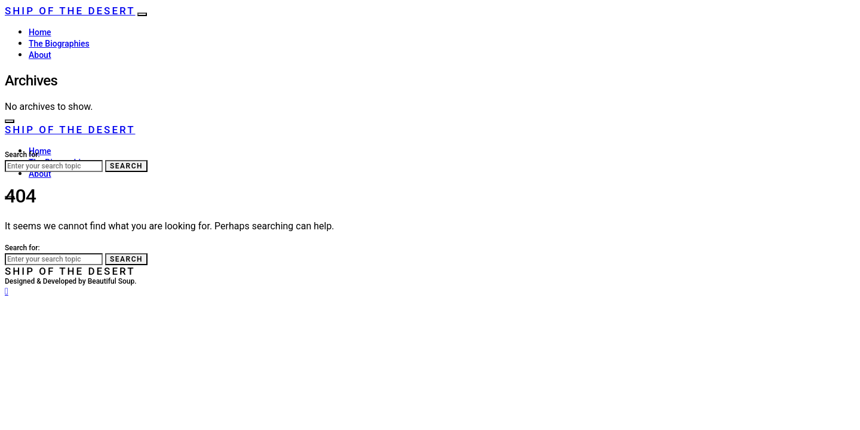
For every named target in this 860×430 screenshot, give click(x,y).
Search (126, 166)
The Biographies (59, 43)
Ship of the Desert (70, 11)
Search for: (22, 154)
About (40, 55)
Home (40, 32)
